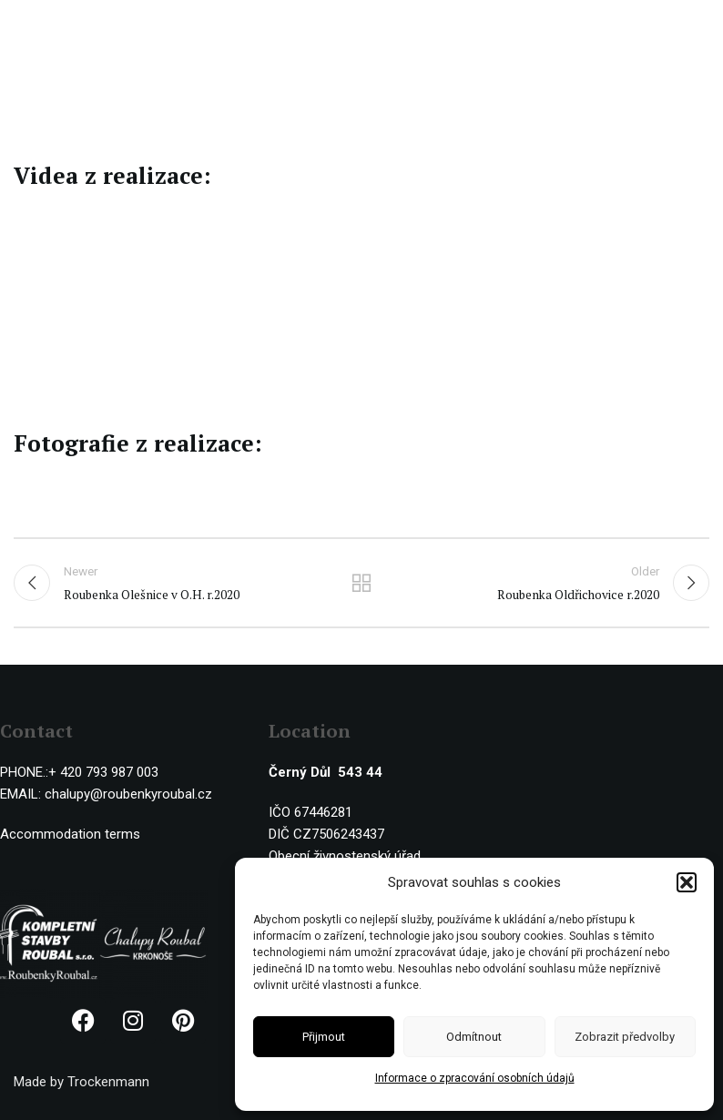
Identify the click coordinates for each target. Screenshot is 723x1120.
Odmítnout (474, 1037)
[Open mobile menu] (700, 27)
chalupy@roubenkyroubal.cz (128, 794)
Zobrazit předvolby (625, 1037)
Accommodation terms (70, 834)
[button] (686, 882)
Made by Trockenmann (81, 1082)
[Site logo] (89, 26)
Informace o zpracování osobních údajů (475, 1078)
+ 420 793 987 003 (103, 772)
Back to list (361, 583)
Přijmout (323, 1037)
